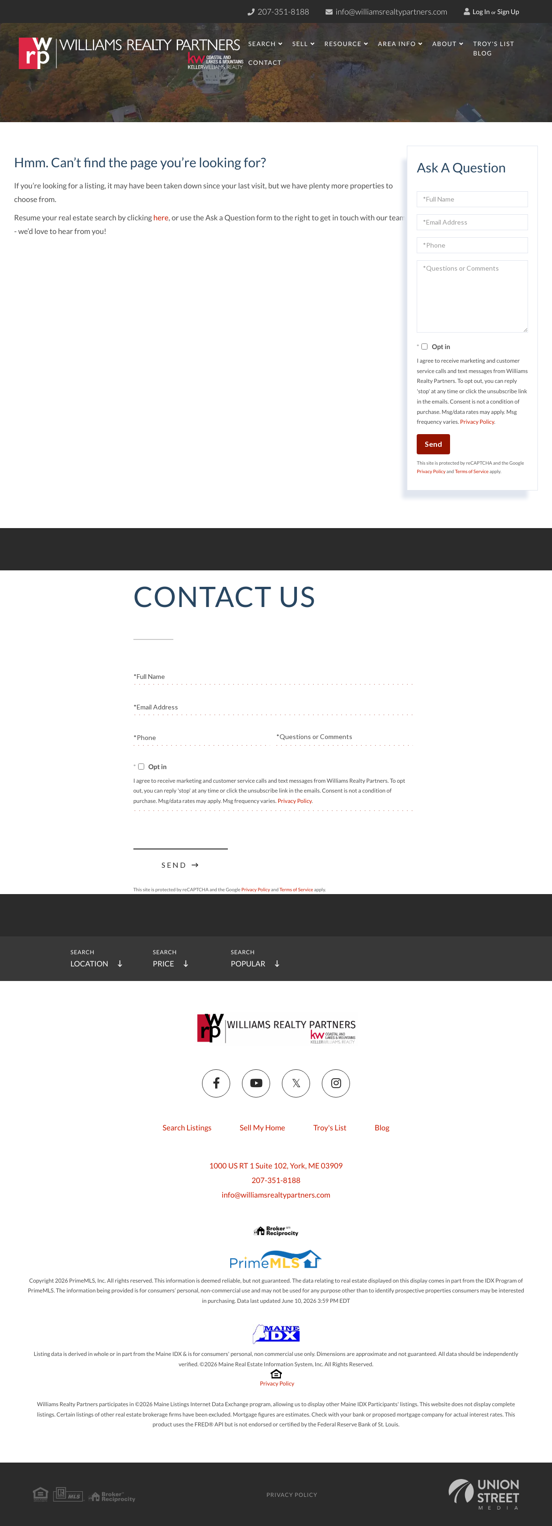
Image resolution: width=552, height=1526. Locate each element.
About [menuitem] (444, 43)
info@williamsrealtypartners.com (386, 11)
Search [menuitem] (262, 43)
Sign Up (508, 12)
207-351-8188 (276, 1180)
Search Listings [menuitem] (187, 1127)
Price (163, 963)
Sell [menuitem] (300, 43)
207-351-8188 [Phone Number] (278, 11)
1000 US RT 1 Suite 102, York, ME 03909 (276, 1165)
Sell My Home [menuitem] (262, 1127)
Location (89, 963)
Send (433, 443)
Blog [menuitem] (482, 53)
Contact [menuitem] (265, 62)
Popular (248, 963)
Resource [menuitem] (343, 43)
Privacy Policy (477, 421)
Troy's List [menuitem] (493, 43)
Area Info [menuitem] (397, 43)
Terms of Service (472, 472)
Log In (477, 12)
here (161, 217)
